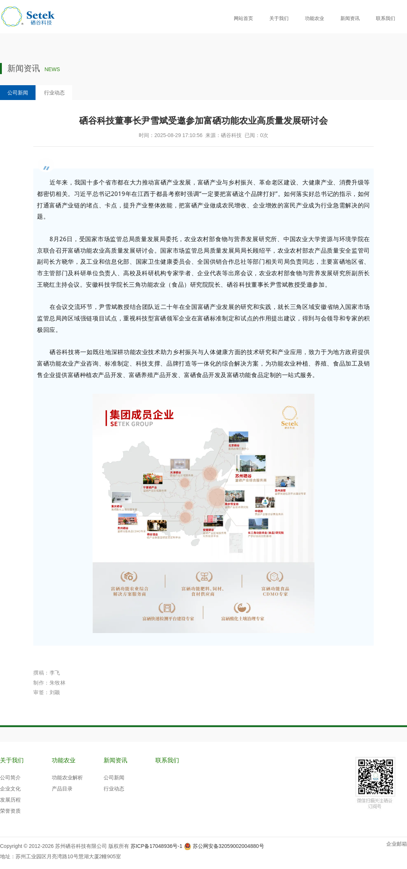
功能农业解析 (67, 777)
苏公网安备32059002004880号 (228, 846)
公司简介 (10, 777)
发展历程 (10, 800)
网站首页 (243, 18)
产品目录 (62, 789)
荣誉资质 (10, 811)
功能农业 (314, 18)
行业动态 (54, 93)
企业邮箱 (396, 844)
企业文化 (10, 789)
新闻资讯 (350, 18)
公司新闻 (17, 93)
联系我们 (385, 18)
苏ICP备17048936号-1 (156, 846)
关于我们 (279, 18)
